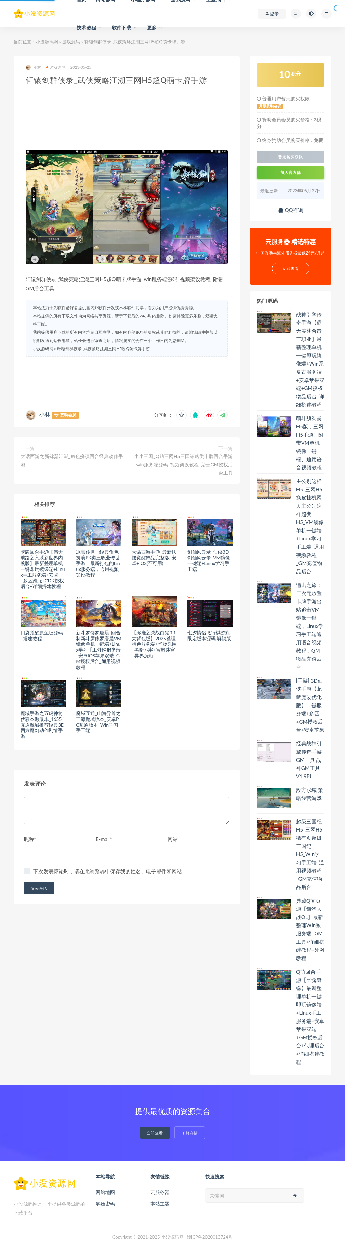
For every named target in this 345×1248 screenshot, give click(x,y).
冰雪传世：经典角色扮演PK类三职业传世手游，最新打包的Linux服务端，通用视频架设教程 (98, 563)
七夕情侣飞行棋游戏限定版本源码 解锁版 (209, 635)
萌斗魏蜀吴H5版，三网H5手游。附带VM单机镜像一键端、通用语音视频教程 (309, 442)
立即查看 (155, 1132)
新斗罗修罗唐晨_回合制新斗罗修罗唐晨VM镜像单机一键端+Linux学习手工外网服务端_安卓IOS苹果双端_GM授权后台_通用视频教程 (98, 650)
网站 (173, 839)
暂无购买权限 (290, 157)
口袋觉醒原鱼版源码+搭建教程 (42, 635)
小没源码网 (47, 41)
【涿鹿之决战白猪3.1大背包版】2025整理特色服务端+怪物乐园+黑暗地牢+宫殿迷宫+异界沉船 (154, 644)
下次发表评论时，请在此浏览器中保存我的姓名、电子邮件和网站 (107, 871)
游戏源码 (71, 41)
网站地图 (105, 1192)
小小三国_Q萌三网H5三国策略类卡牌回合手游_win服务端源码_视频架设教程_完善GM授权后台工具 (183, 464)
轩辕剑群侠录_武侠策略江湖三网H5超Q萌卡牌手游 (103, 348)
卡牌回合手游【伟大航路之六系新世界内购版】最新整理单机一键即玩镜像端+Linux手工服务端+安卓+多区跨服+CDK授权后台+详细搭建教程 (43, 569)
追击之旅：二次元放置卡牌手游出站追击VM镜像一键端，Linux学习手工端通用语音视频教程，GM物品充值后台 (310, 626)
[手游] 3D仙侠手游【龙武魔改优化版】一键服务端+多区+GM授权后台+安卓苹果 (310, 705)
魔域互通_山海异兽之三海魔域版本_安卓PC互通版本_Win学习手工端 (98, 721)
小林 (33, 67)
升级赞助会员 (270, 106)
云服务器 (160, 1192)
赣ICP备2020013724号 (210, 1237)
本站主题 (160, 1203)
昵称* (30, 839)
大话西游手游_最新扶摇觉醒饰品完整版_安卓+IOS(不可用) (154, 557)
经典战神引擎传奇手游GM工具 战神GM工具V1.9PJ (309, 759)
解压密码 (105, 1203)
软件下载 (121, 27)
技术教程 (86, 27)
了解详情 (190, 1132)
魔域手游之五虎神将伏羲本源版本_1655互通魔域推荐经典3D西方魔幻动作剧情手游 (43, 724)
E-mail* (104, 839)
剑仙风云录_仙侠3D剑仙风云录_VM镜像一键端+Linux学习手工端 (208, 560)
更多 (152, 27)
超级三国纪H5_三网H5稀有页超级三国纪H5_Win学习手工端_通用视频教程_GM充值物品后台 (310, 854)
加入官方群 (290, 172)
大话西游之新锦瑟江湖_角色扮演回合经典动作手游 (72, 460)
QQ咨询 (290, 210)
